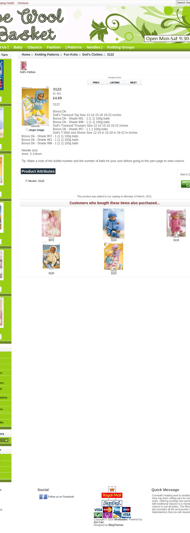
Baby (18, 47)
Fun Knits (71, 54)
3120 (51, 273)
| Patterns (74, 47)
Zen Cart (99, 522)
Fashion (54, 47)
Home (26, 54)
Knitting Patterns (47, 54)
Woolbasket (120, 519)
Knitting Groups (121, 47)
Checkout (22, 3)
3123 (114, 273)
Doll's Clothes (92, 54)
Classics (34, 47)
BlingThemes (115, 525)
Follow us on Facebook (61, 496)
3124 (114, 240)
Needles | (95, 47)
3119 (176, 240)
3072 (51, 240)
